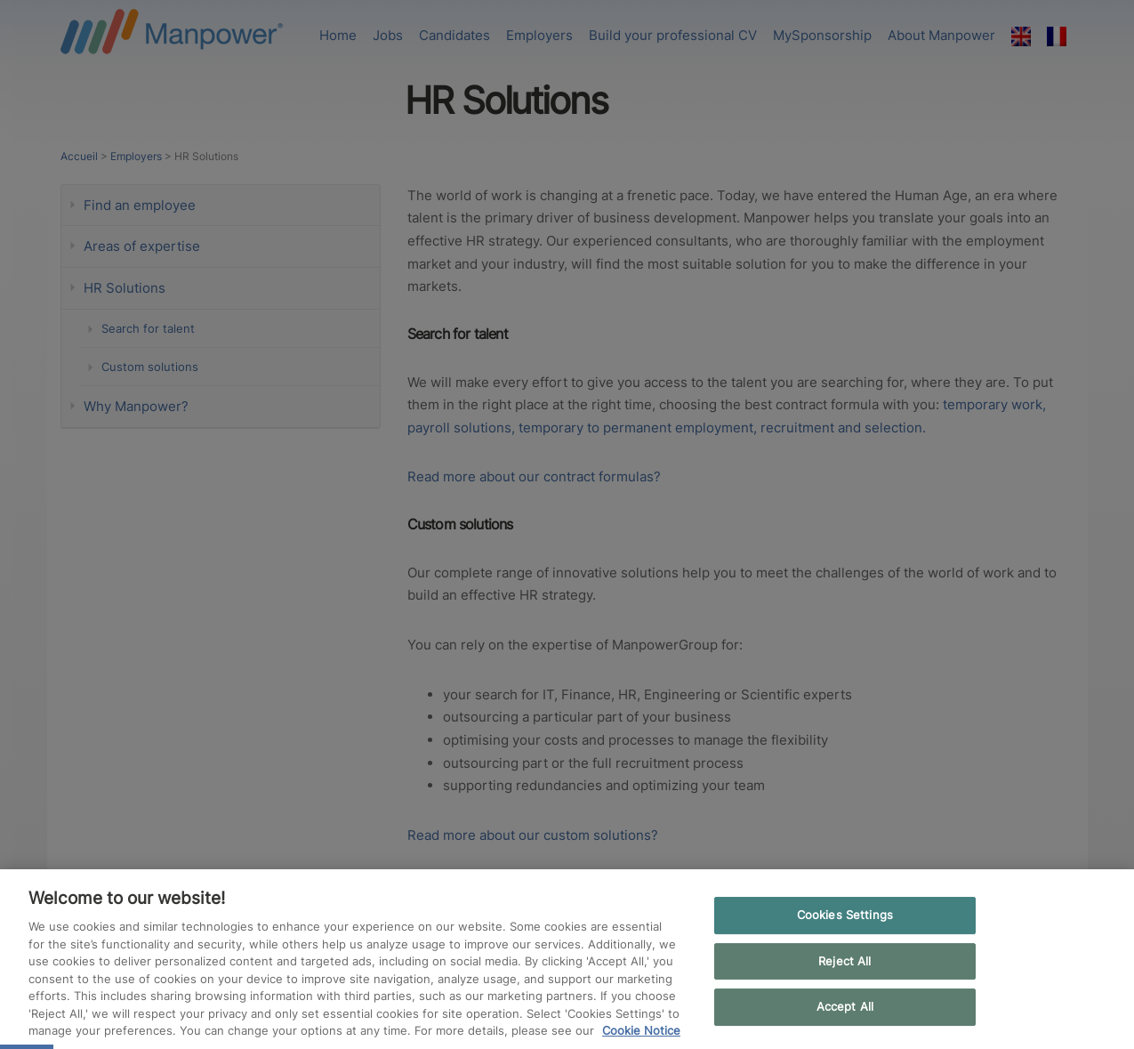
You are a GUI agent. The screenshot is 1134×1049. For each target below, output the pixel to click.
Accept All (844, 1007)
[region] (567, 959)
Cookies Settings (845, 915)
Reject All (844, 961)
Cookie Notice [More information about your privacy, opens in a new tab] (641, 1030)
